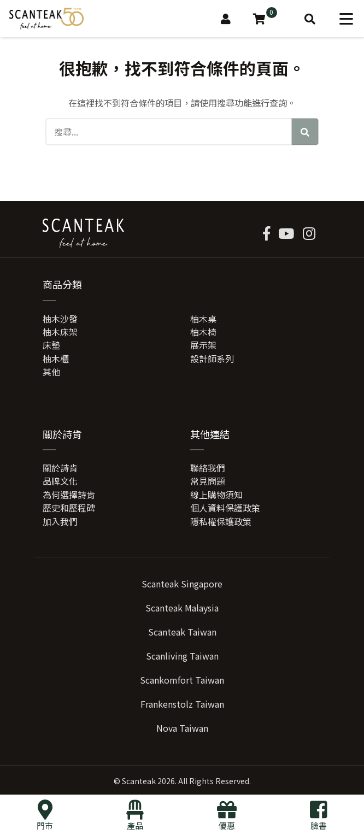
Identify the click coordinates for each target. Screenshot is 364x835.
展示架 (203, 344)
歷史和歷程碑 (69, 507)
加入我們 (60, 521)
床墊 (51, 344)
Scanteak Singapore (182, 583)
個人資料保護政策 (225, 507)
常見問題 (207, 480)
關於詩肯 (60, 467)
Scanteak (139, 780)
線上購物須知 (216, 494)
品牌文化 (60, 480)
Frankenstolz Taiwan (182, 703)
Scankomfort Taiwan (182, 679)
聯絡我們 (207, 467)
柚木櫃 (56, 358)
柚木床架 (60, 331)
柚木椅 (203, 331)
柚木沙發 (60, 318)
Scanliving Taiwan (182, 655)
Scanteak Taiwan (182, 631)
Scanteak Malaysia (182, 607)
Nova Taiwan (182, 727)
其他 (51, 371)
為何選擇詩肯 (69, 494)
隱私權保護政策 (220, 521)
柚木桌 (203, 318)
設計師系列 (212, 358)
